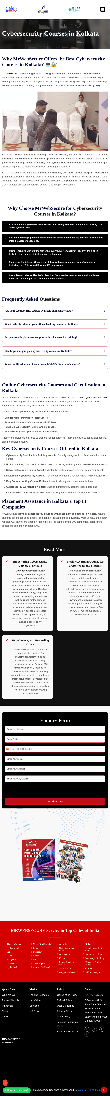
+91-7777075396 (94, 995)
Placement (7, 1005)
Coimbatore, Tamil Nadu (93, 949)
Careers (6, 1011)
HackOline (35, 1000)
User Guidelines (65, 1005)
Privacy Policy (64, 1011)
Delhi (9, 955)
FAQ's (5, 1016)
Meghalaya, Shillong (94, 958)
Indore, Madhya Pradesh (66, 963)
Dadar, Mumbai (14, 948)
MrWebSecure (9, 73)
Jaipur (36, 948)
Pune (9, 952)
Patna (35, 959)
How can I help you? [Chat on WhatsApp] (16, 1090)
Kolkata (89, 944)
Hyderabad (12, 967)
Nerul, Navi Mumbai (42, 944)
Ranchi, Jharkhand (41, 967)
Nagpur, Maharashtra (68, 972)
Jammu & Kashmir (94, 954)
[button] (102, 9)
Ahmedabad (64, 944)
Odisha (88, 968)
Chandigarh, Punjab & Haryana (69, 949)
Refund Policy (64, 1000)
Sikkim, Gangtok (93, 972)
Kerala (62, 958)
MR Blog (34, 1011)
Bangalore (11, 959)
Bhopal (36, 955)
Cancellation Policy (67, 995)
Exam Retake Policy (68, 1031)
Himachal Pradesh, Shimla (94, 963)
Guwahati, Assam (67, 954)
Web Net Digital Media (90, 1090)
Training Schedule (39, 995)
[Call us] (5, 1082)
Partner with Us (10, 1000)
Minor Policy (63, 1016)
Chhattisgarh (39, 963)
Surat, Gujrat (65, 968)
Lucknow (37, 952)
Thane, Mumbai (14, 944)
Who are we (8, 995)
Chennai (11, 963)
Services (34, 1005)
